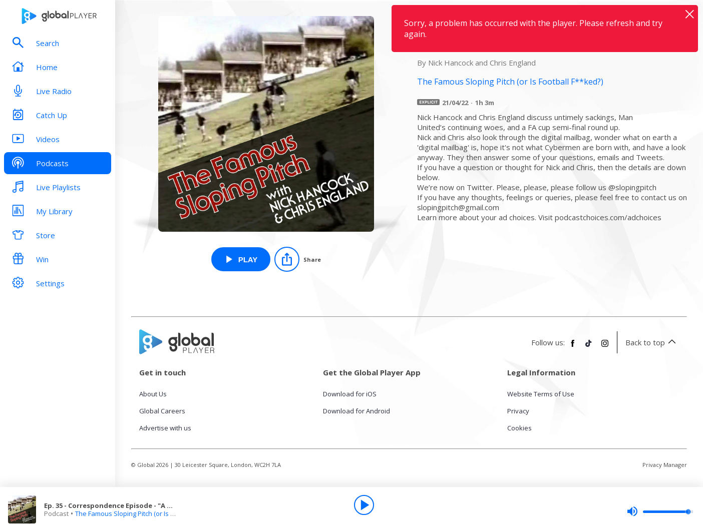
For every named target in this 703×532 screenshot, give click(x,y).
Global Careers (162, 410)
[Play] (364, 505)
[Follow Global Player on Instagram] (605, 347)
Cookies (519, 427)
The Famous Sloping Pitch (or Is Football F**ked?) (148, 513)
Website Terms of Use (540, 393)
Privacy (518, 410)
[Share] (297, 259)
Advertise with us (165, 427)
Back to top (652, 342)
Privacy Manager (664, 464)
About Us (153, 393)
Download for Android (356, 410)
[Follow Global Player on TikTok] (589, 347)
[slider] (659, 511)
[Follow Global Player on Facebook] (573, 347)
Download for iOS (350, 393)
